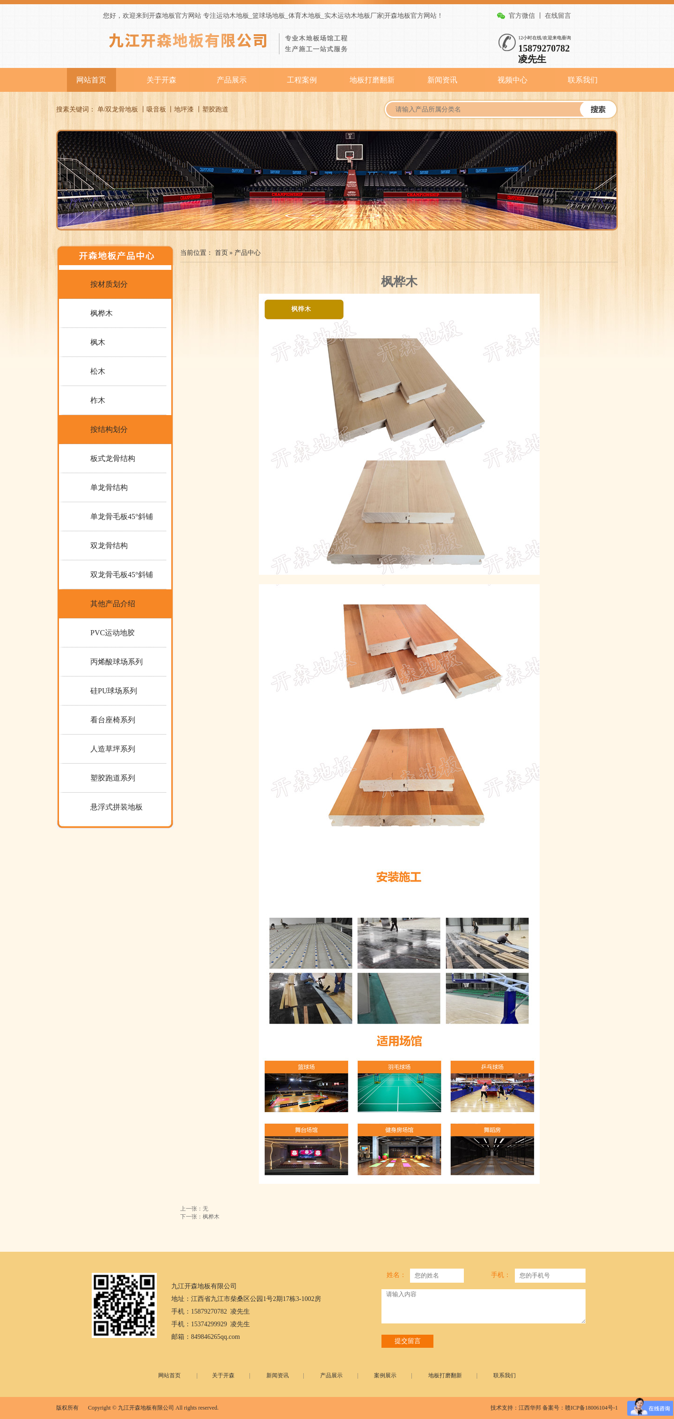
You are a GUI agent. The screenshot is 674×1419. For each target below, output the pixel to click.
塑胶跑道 (215, 109)
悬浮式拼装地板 (116, 807)
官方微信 (522, 15)
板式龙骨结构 (112, 458)
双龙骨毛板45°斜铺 (121, 575)
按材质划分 (109, 284)
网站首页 (91, 80)
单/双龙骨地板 (118, 109)
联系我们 (583, 80)
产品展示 (232, 80)
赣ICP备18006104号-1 (591, 1407)
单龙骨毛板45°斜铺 (121, 516)
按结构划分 (109, 429)
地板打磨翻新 (372, 80)
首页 (221, 252)
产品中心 (247, 252)
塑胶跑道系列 (112, 778)
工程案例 (302, 80)
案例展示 (385, 1375)
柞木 (97, 400)
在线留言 (558, 15)
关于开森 (161, 80)
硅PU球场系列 (113, 691)
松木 (97, 371)
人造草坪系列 (112, 749)
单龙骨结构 (109, 487)
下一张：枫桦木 (200, 1216)
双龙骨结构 (109, 546)
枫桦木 (101, 313)
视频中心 (512, 80)
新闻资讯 (442, 80)
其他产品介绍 (112, 604)
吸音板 (156, 109)
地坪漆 (184, 109)
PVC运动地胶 (112, 633)
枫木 (97, 342)
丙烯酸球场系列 (116, 662)
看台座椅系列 (112, 720)
